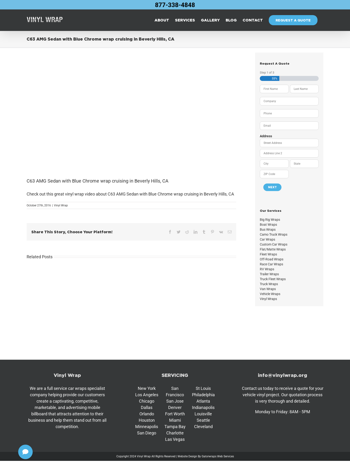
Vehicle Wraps (270, 294)
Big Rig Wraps (270, 219)
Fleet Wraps (268, 254)
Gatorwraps (209, 456)
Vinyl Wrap (61, 205)
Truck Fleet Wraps (273, 279)
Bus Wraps (268, 229)
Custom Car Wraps (273, 244)
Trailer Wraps (269, 274)
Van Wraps (268, 289)
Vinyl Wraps (268, 299)
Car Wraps (267, 239)
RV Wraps (267, 269)
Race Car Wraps (271, 264)
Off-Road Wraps (271, 259)
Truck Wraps (269, 284)
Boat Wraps (268, 224)
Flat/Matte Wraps (273, 249)
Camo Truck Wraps (273, 234)
